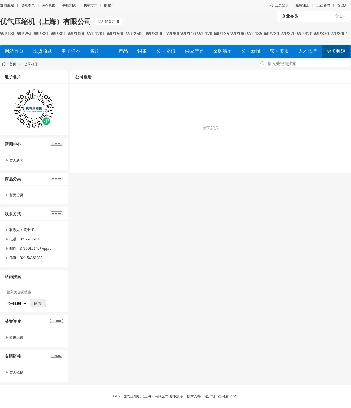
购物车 (109, 5)
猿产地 (209, 396)
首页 (12, 64)
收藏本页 (28, 5)
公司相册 (31, 64)
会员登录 (282, 5)
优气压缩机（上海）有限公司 (45, 21)
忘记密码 (323, 5)
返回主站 (7, 5)
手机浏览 (69, 5)
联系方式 (90, 5)
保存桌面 (49, 5)
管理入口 (344, 5)
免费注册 (302, 5)
